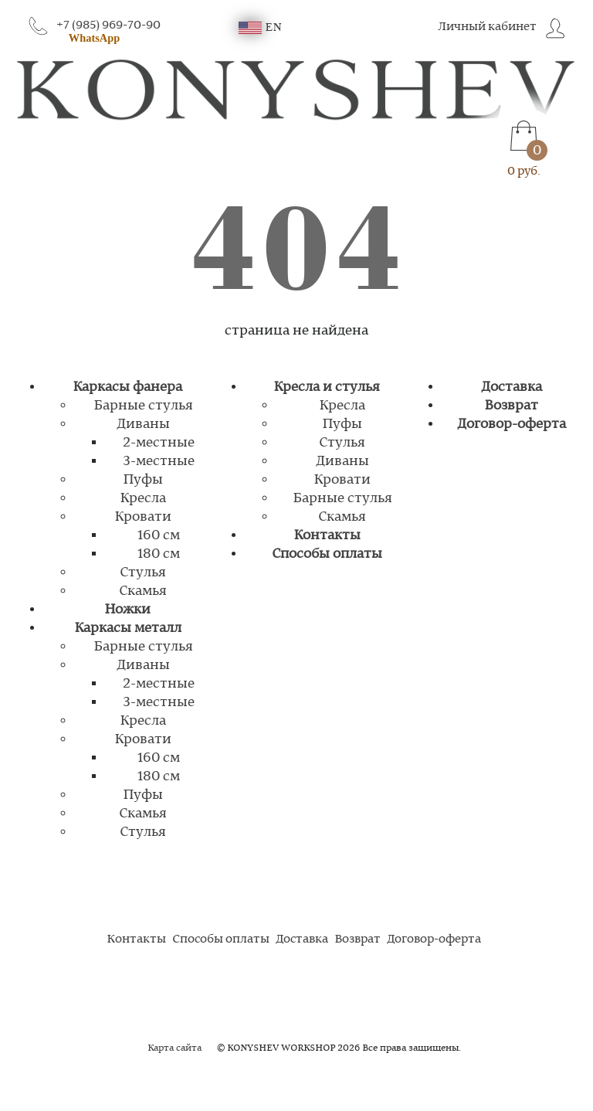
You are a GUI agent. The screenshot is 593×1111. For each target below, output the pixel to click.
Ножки (127, 609)
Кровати (142, 517)
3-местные (159, 461)
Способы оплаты (327, 554)
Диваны (143, 424)
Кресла (143, 498)
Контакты (327, 535)
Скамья (143, 591)
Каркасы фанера (127, 387)
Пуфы (143, 480)
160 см (158, 535)
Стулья (143, 572)
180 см (158, 554)
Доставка (511, 387)
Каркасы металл (127, 628)
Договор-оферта (511, 424)
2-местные (159, 442)
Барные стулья (143, 405)
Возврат (511, 405)
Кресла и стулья (326, 387)
